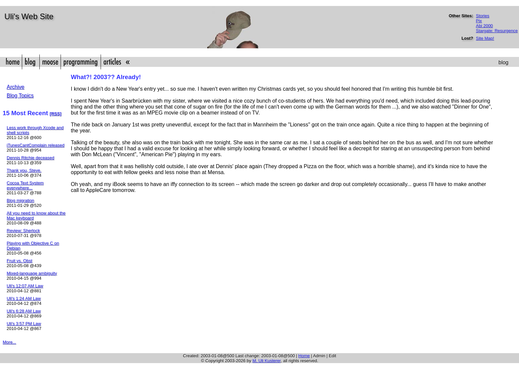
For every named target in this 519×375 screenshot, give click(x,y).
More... (9, 342)
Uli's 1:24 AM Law (24, 298)
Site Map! (485, 38)
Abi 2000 (484, 25)
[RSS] (55, 113)
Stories (482, 15)
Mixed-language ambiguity (32, 273)
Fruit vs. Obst (19, 260)
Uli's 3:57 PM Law (24, 323)
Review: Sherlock (23, 230)
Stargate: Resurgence (497, 30)
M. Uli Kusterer (266, 360)
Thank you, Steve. (24, 170)
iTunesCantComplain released (35, 145)
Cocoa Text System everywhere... (25, 185)
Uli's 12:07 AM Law (25, 285)
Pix (479, 20)
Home (304, 355)
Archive (15, 87)
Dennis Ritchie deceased (30, 157)
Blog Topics (20, 95)
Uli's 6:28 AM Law (24, 310)
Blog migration (20, 200)
